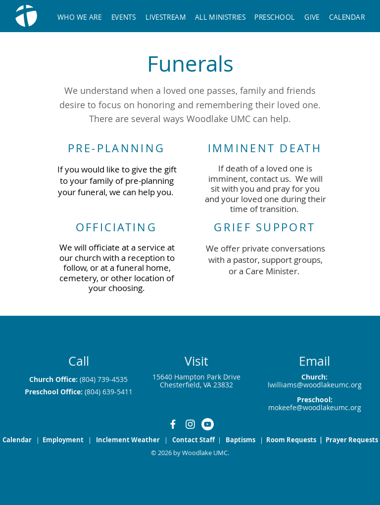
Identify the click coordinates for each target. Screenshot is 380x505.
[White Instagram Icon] (190, 424)
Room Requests (292, 439)
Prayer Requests (352, 439)
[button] (220, 12)
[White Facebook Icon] (173, 424)
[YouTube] (207, 424)
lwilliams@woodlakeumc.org (315, 384)
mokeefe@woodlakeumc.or (312, 407)
